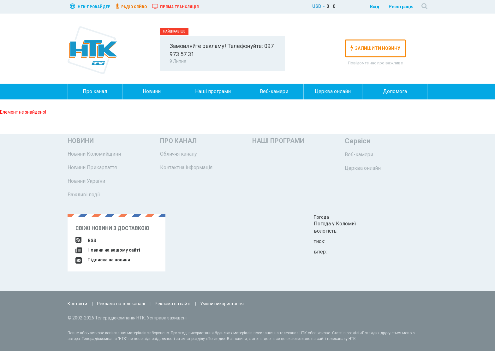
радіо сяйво (131, 6)
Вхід (374, 6)
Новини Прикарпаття (92, 167)
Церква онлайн (333, 91)
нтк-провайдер (90, 6)
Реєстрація (401, 6)
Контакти (77, 303)
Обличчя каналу (178, 154)
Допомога (395, 91)
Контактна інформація (186, 167)
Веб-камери (274, 91)
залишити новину (375, 48)
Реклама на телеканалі (121, 303)
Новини (152, 91)
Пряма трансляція (175, 6)
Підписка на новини (102, 259)
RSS (85, 240)
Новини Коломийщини (94, 154)
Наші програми (213, 91)
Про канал (95, 91)
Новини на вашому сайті (107, 250)
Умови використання (222, 303)
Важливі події (84, 195)
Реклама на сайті (172, 303)
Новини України (86, 181)
